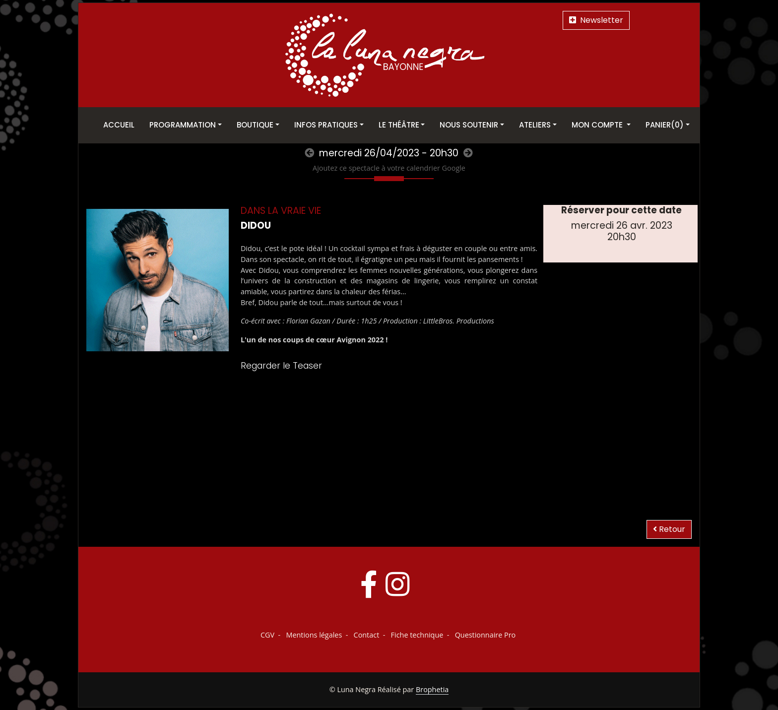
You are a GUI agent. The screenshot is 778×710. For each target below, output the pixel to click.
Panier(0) (665, 125)
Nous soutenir (469, 125)
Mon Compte (598, 125)
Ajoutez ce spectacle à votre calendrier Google (389, 168)
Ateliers (535, 125)
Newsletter (596, 20)
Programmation (182, 125)
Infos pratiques (326, 125)
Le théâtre (399, 125)
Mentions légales (314, 635)
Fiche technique (417, 635)
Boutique (255, 125)
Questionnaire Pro (485, 635)
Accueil (118, 125)
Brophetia (432, 689)
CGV (267, 635)
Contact (367, 635)
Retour (669, 529)
